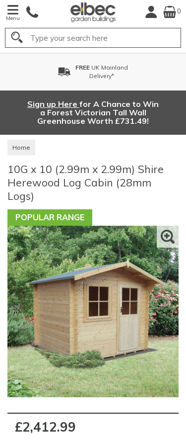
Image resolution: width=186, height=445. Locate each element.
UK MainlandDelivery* (101, 72)
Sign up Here (53, 104)
